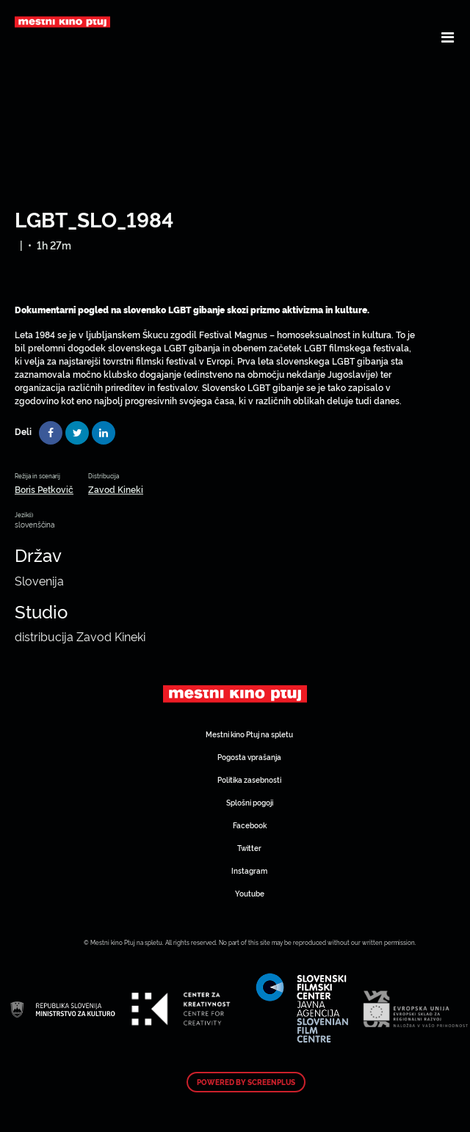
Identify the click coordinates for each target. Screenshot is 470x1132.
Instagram (249, 870)
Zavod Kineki (115, 489)
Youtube (249, 893)
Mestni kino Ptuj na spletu (249, 734)
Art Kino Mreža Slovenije (235, 693)
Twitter (249, 847)
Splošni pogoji (249, 802)
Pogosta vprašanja (249, 757)
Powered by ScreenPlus (246, 1082)
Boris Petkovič (44, 489)
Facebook (250, 825)
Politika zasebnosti (249, 779)
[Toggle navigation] (448, 37)
